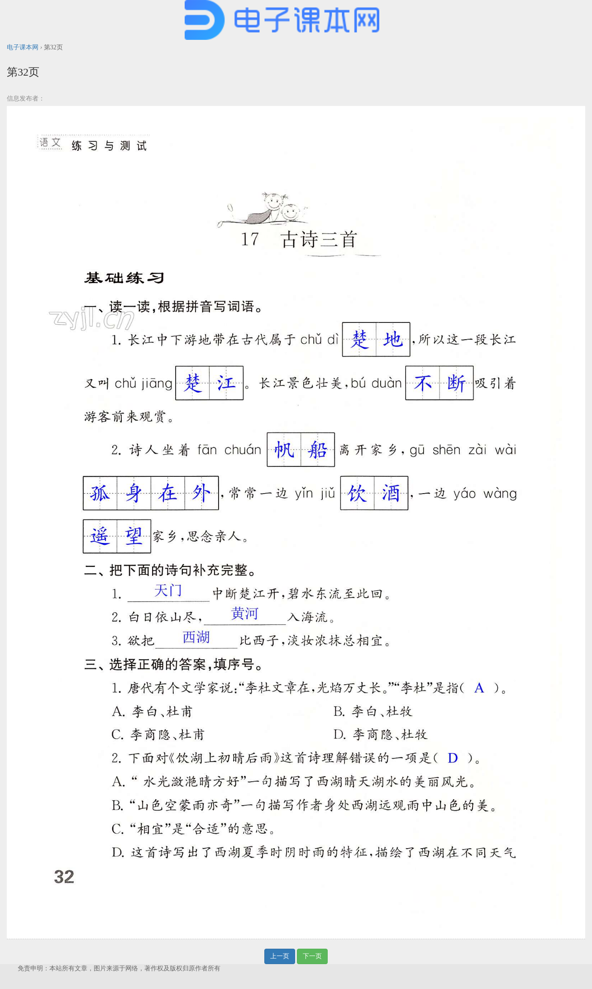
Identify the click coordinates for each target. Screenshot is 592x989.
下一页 (312, 956)
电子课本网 (22, 47)
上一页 (279, 956)
